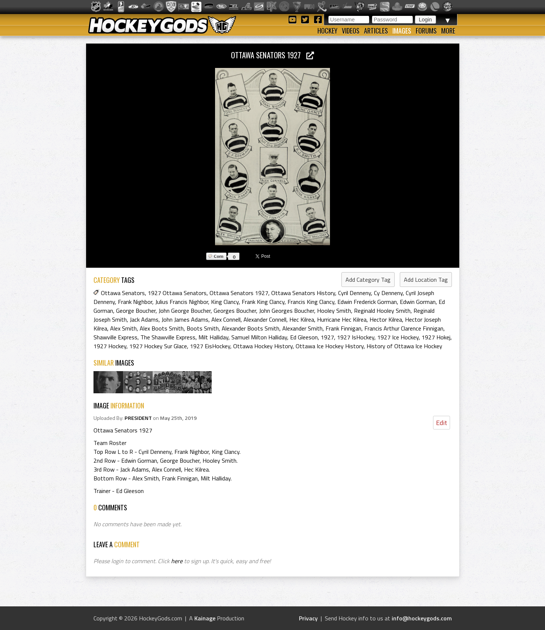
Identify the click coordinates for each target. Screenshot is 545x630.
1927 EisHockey (210, 346)
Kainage (204, 618)
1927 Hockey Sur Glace (158, 346)
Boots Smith (203, 328)
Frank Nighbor (135, 301)
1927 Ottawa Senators (177, 292)
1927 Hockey (109, 346)
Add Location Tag (426, 279)
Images (401, 30)
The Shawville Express (167, 337)
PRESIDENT (138, 418)
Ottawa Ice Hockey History (330, 346)
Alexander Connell (264, 319)
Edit (441, 423)
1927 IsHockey (355, 337)
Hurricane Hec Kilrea (342, 319)
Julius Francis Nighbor (181, 301)
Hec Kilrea (301, 319)
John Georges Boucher (286, 310)
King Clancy (225, 301)
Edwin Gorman (418, 301)
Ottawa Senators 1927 (272, 55)
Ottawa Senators (123, 292)
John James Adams (184, 319)
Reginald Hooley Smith (382, 310)
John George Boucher (185, 310)
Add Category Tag (368, 279)
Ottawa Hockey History (263, 346)
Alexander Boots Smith (250, 328)
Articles (376, 30)
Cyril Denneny (354, 292)
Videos (351, 30)
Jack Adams (144, 319)
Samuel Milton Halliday (259, 337)
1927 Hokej (436, 337)
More (448, 30)
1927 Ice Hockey (398, 337)
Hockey (327, 30)
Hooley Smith (334, 310)
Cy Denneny (388, 292)
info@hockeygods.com (422, 618)
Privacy (308, 618)
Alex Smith (123, 328)
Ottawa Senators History (303, 292)
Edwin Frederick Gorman (367, 301)
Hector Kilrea (385, 319)
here (177, 561)
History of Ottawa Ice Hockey (404, 346)
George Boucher (136, 310)
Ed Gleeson (304, 337)
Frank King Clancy (263, 301)
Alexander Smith (302, 328)
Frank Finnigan (343, 328)
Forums (426, 30)
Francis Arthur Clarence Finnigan (403, 328)
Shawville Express (115, 337)
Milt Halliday (213, 337)
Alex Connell (226, 319)
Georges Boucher (235, 310)
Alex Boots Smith (162, 328)
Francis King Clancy (310, 301)
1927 (327, 337)
